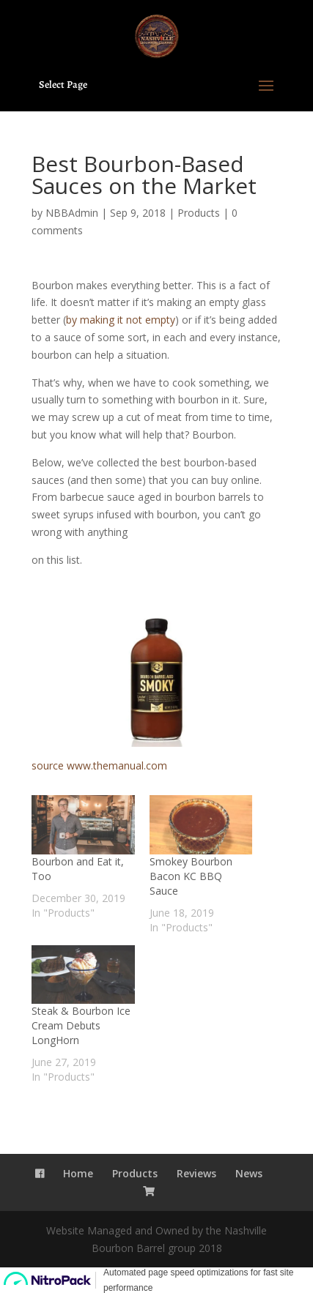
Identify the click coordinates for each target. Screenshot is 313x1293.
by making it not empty (120, 320)
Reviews (196, 1173)
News (248, 1173)
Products (198, 213)
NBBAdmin (71, 213)
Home (78, 1173)
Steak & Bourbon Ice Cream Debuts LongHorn (81, 1025)
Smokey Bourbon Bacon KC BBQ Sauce (191, 876)
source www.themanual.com (99, 765)
